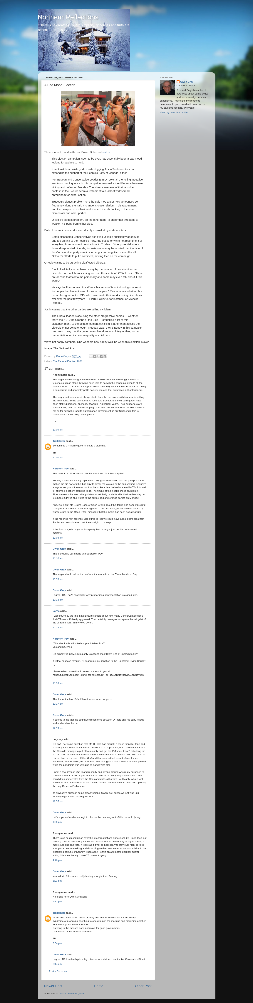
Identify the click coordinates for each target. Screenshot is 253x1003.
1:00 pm (57, 822)
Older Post (143, 986)
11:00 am (58, 457)
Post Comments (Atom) (72, 993)
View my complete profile (174, 112)
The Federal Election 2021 (67, 361)
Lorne (56, 611)
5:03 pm (57, 880)
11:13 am (58, 579)
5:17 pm (57, 901)
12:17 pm (58, 703)
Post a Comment (58, 971)
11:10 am (58, 558)
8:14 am (57, 964)
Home (98, 986)
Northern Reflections (68, 17)
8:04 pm (57, 943)
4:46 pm (57, 860)
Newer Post (53, 986)
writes (106, 152)
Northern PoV (61, 468)
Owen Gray (59, 548)
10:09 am (58, 429)
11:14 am (58, 599)
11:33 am (58, 683)
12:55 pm (58, 801)
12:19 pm (58, 728)
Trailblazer (59, 441)
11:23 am (58, 627)
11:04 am (58, 537)
